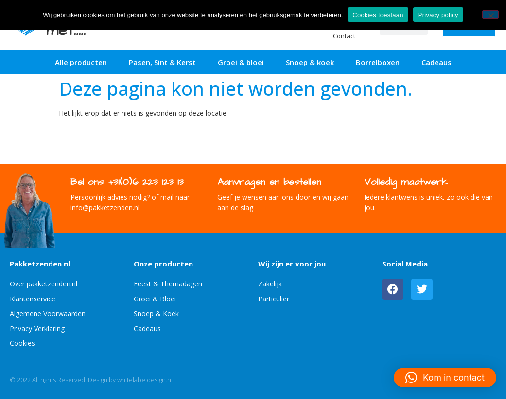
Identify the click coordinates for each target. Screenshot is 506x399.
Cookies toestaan (377, 14)
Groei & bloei (241, 62)
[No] (490, 14)
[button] (445, 377)
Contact (344, 36)
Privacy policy (438, 14)
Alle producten (81, 62)
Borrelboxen (378, 62)
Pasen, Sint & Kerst (162, 62)
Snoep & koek (310, 62)
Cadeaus (436, 62)
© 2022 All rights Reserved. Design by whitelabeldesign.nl (91, 379)
